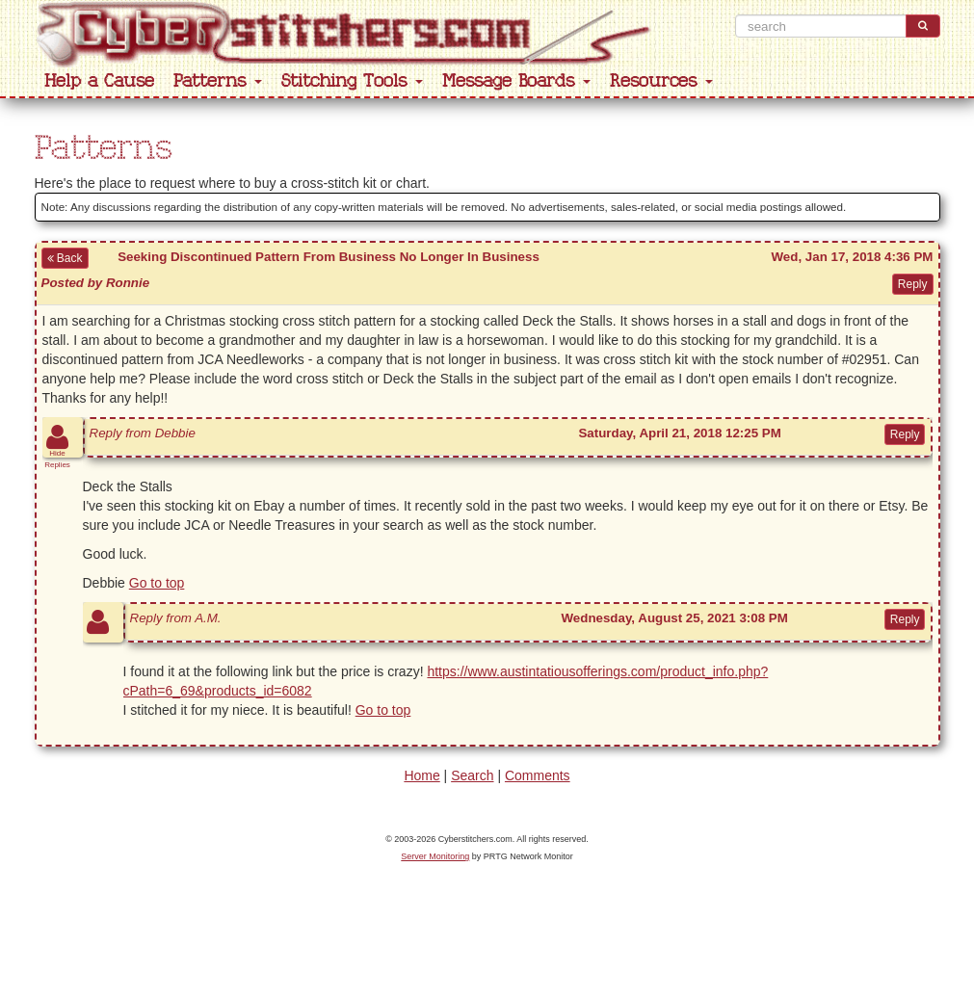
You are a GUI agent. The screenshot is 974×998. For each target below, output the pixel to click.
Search (472, 775)
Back (65, 258)
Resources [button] (661, 81)
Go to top (157, 583)
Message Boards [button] (516, 81)
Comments (537, 775)
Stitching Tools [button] (352, 81)
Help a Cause (99, 81)
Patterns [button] (217, 81)
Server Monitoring (435, 856)
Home (421, 775)
